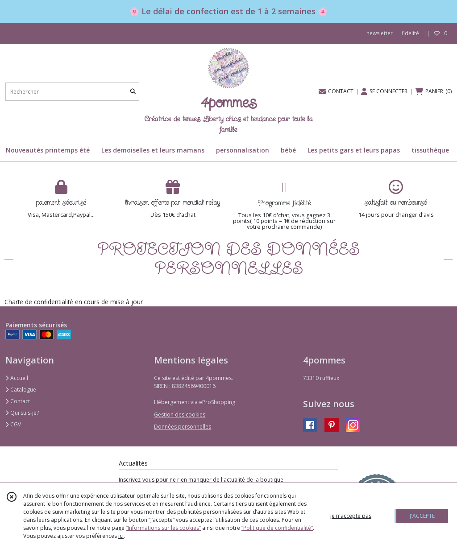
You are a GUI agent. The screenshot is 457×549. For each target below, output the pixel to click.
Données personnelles (182, 426)
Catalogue (20, 389)
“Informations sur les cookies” (163, 528)
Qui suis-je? (22, 413)
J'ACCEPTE (422, 516)
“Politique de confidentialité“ (277, 528)
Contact (17, 401)
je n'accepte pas (350, 516)
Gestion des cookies (179, 414)
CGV (13, 424)
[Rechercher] (133, 91)
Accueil (16, 378)
